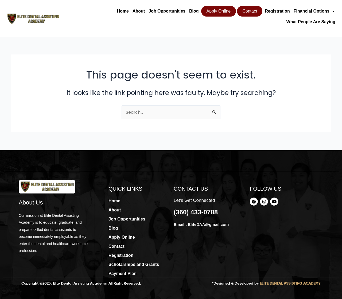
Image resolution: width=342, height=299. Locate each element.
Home (123, 11)
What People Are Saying (310, 21)
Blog (194, 11)
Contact (249, 11)
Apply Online (219, 11)
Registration (277, 11)
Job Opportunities (167, 11)
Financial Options (314, 11)
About (139, 11)
